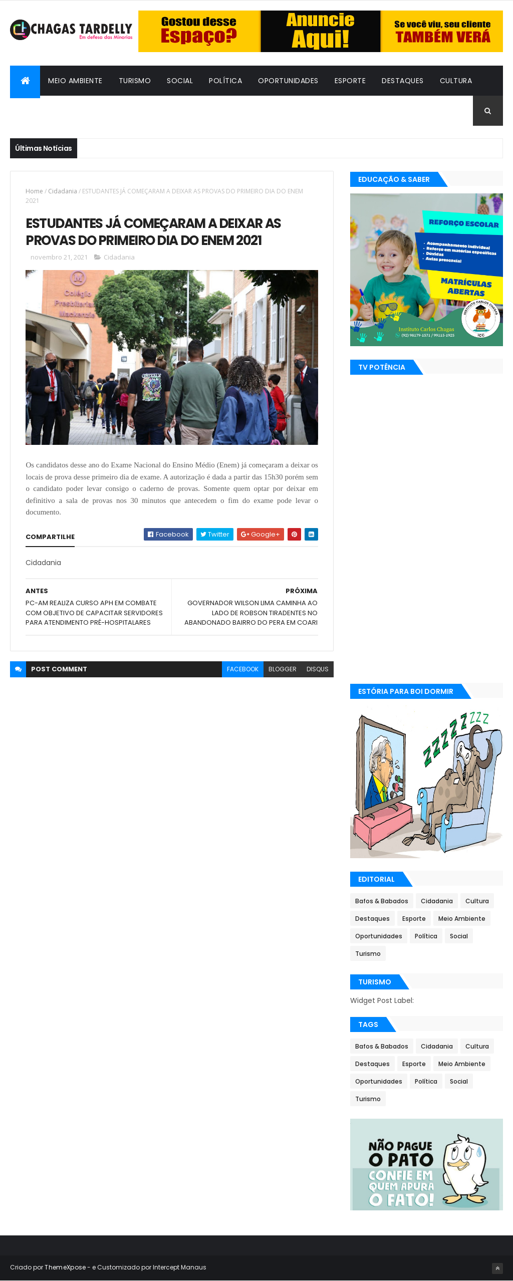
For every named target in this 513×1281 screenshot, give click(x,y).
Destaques (403, 81)
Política (225, 81)
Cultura (456, 81)
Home (34, 191)
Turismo (135, 81)
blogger (283, 669)
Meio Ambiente (75, 81)
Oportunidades (288, 81)
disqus (318, 669)
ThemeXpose (65, 1267)
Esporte (350, 81)
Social (180, 81)
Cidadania (121, 111)
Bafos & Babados (52, 111)
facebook (243, 669)
